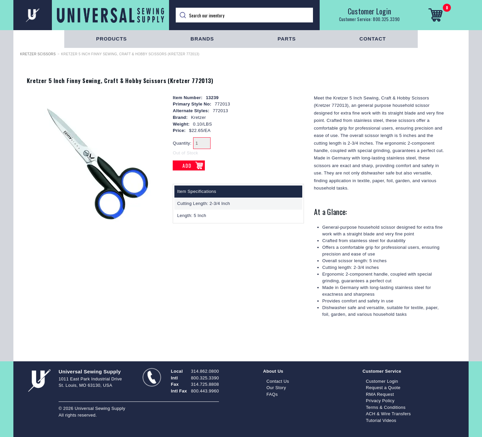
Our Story (276, 387)
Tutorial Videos (381, 420)
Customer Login (369, 11)
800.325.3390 (386, 19)
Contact (372, 39)
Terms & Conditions (386, 407)
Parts (286, 39)
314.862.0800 (205, 371)
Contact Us (277, 381)
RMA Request (380, 394)
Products (111, 39)
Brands (202, 39)
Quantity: (182, 143)
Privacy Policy (380, 400)
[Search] (244, 15)
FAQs (272, 394)
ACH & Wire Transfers (388, 413)
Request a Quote (383, 387)
